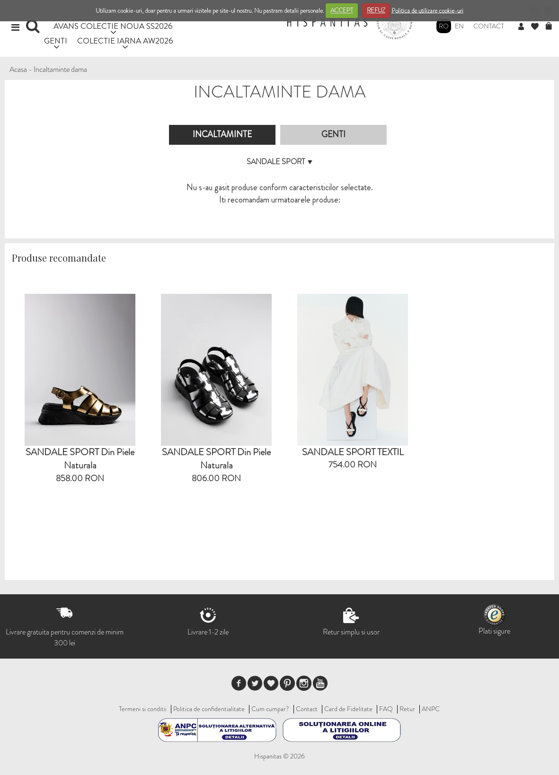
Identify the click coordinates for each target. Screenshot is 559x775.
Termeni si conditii (143, 708)
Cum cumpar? (270, 708)
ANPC (431, 708)
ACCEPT (341, 10)
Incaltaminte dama (60, 69)
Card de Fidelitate (348, 708)
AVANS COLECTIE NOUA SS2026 (113, 25)
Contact (488, 26)
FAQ (386, 708)
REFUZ (376, 10)
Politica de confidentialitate (209, 708)
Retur (407, 708)
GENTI (55, 40)
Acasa (18, 69)
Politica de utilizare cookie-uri (427, 10)
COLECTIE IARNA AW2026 (125, 40)
